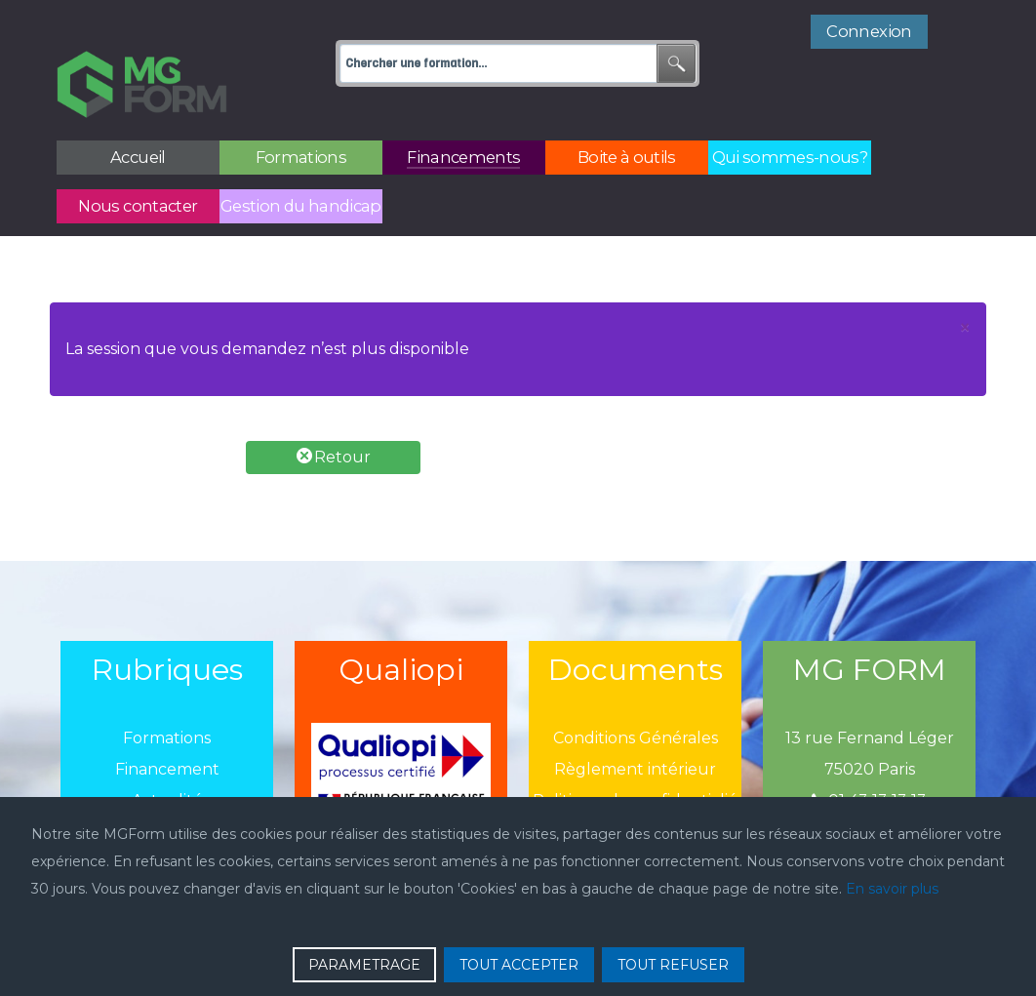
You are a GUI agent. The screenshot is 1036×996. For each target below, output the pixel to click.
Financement (167, 726)
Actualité (167, 757)
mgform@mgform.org (869, 788)
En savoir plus (892, 888)
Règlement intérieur (635, 726)
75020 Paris (869, 726)
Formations (167, 695)
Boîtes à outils (166, 788)
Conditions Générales (635, 695)
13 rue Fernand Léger (869, 695)
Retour (334, 413)
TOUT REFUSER (673, 965)
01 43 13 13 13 (869, 757)
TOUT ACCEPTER (518, 965)
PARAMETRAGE (364, 965)
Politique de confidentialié (635, 757)
